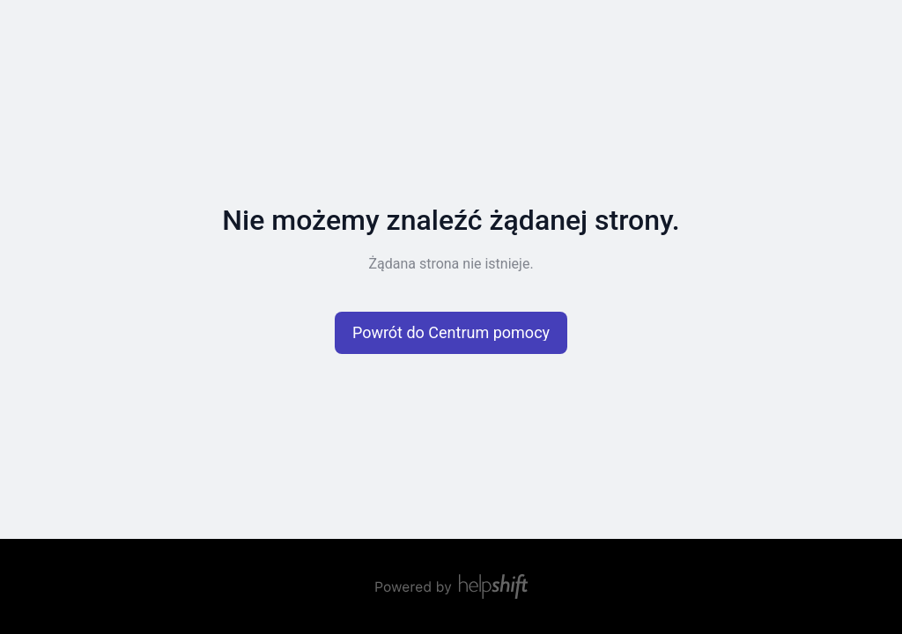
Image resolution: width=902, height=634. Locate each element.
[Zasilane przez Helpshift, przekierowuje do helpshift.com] (451, 586)
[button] (451, 333)
